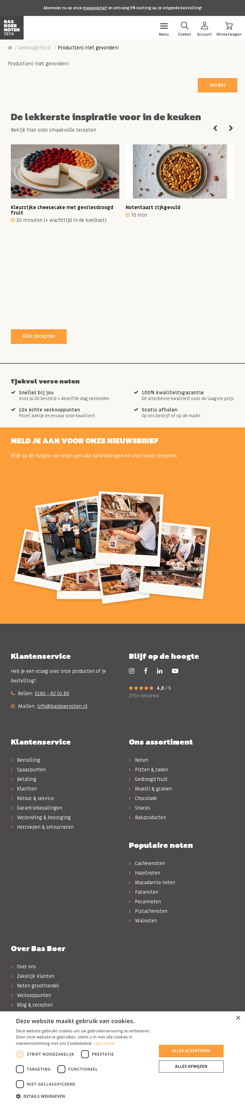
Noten (138, 760)
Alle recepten (38, 336)
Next (231, 128)
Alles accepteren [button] (191, 1050)
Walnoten (143, 921)
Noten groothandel (35, 986)
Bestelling (25, 760)
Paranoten (143, 892)
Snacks (139, 808)
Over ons (23, 967)
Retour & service (32, 798)
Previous (215, 128)
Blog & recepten (32, 1005)
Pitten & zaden (148, 770)
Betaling (23, 779)
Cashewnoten (147, 863)
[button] (84, 1096)
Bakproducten (147, 817)
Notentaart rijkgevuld (153, 207)
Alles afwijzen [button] (191, 1066)
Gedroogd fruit (35, 48)
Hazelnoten (144, 873)
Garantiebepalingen (36, 808)
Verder (217, 85)
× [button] (237, 1018)
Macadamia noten (152, 882)
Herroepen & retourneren (42, 827)
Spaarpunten (28, 770)
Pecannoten (145, 902)
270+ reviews (144, 696)
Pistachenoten (148, 911)
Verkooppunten (31, 995)
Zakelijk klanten (32, 976)
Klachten (24, 789)
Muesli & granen (150, 789)
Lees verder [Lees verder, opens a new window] (104, 1043)
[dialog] (122, 1058)
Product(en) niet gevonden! (88, 48)
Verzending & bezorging (41, 817)
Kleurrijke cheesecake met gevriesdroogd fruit (62, 210)
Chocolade (143, 798)
